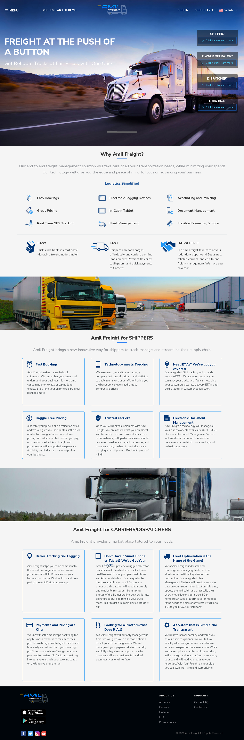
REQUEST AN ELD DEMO (59, 10)
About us (164, 702)
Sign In (183, 10)
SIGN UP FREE (205, 10)
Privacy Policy (167, 722)
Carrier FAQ (201, 702)
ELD (161, 717)
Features (164, 712)
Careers (164, 707)
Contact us (200, 707)
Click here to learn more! (217, 40)
